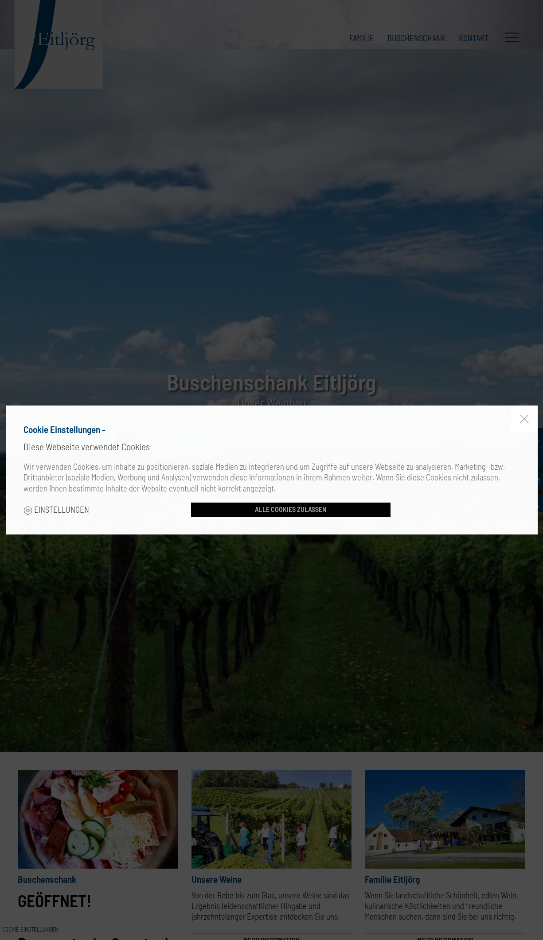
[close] (524, 419)
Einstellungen (56, 509)
